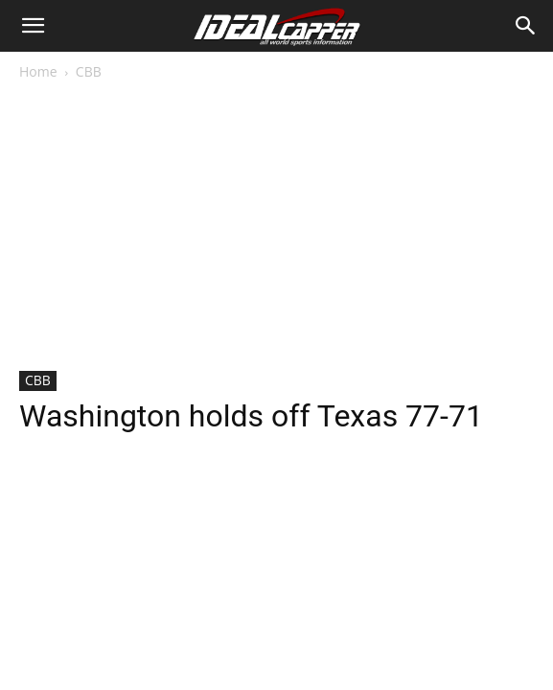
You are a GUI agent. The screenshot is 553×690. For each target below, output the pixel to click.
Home (38, 71)
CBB (89, 71)
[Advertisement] (276, 227)
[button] (32, 26)
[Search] (526, 26)
